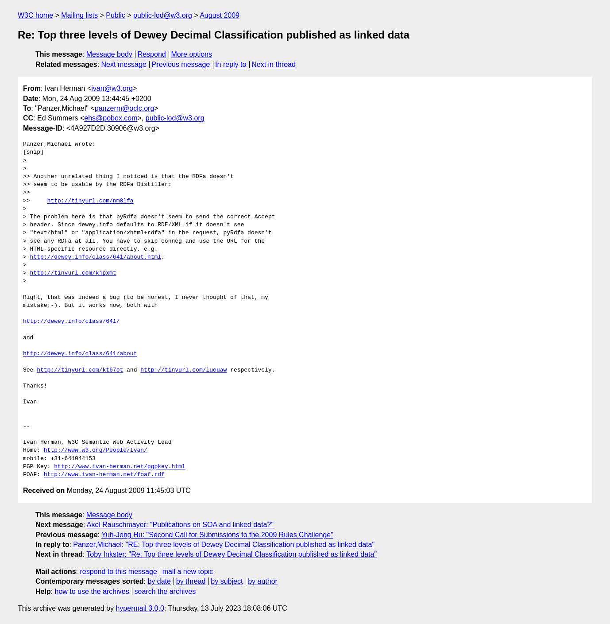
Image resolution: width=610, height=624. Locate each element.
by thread (191, 581)
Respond (152, 54)
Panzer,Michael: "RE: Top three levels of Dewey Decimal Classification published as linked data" (223, 544)
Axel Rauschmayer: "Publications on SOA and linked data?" (180, 524)
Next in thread (273, 64)
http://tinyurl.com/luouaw (183, 370)
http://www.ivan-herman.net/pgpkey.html (119, 467)
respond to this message (118, 571)
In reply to (230, 64)
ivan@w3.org (112, 88)
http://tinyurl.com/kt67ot (80, 370)
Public (115, 15)
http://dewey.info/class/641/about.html (95, 257)
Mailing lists (79, 15)
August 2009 (219, 15)
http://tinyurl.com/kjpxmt (73, 273)
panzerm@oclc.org (124, 108)
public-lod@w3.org (162, 15)
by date (158, 581)
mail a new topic (187, 571)
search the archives (165, 591)
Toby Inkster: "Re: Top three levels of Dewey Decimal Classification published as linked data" (231, 554)
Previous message (181, 64)
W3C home (35, 15)
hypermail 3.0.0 (140, 608)
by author (263, 581)
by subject (227, 581)
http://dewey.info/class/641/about (80, 354)
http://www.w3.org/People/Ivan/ (95, 450)
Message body (109, 54)
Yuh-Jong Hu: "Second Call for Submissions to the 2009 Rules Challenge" (217, 535)
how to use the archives (92, 591)
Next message (124, 64)
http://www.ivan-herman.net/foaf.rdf (104, 475)
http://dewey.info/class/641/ (71, 322)
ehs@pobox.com (110, 118)
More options (191, 54)
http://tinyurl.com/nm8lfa (90, 201)
